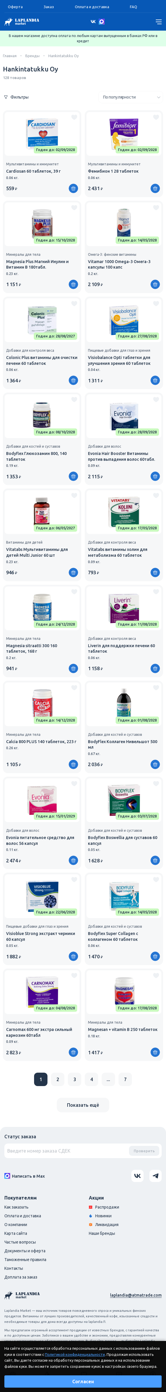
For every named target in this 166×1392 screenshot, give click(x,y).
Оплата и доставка (92, 7)
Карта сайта (15, 1233)
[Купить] (73, 188)
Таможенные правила (25, 1259)
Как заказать (16, 1207)
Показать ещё (83, 1105)
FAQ (133, 7)
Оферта (15, 7)
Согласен (83, 1381)
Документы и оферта (24, 1251)
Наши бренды (102, 1233)
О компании (15, 1224)
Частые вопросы (20, 1242)
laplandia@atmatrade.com (136, 1295)
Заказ (49, 7)
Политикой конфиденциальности (75, 1354)
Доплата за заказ (20, 1277)
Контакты (13, 1268)
